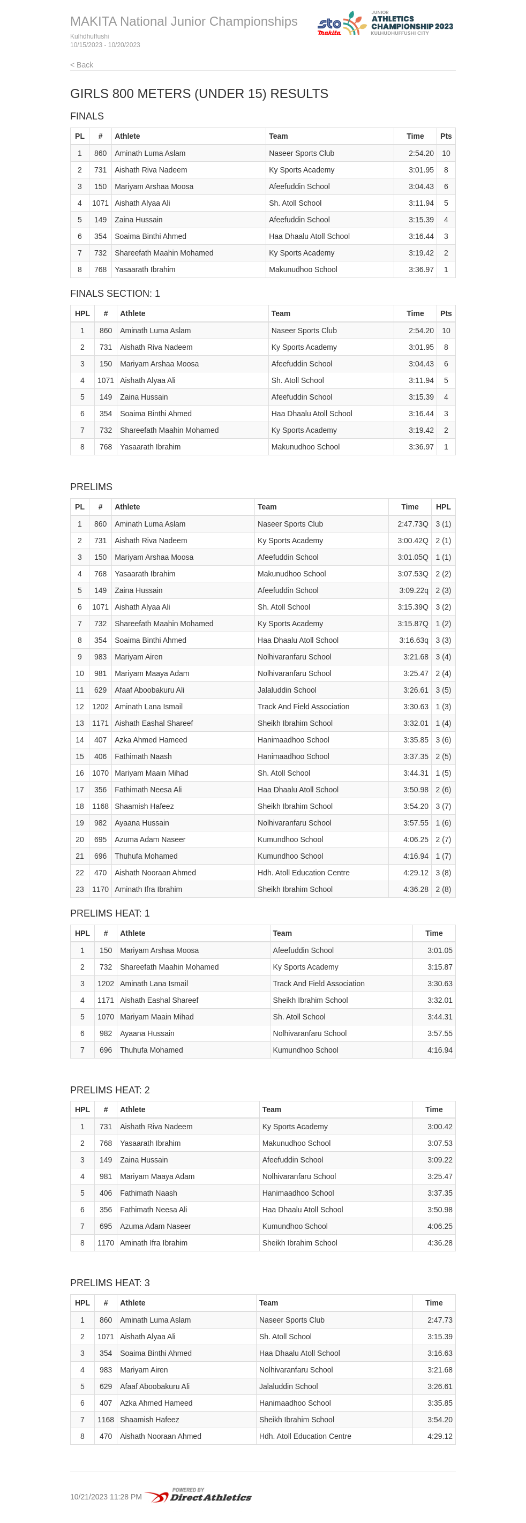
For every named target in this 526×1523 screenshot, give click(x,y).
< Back (81, 65)
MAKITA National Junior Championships (184, 21)
